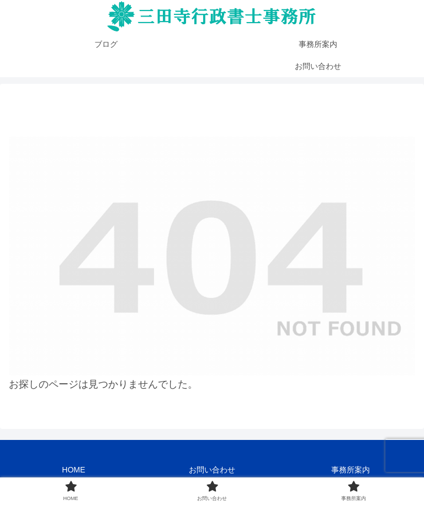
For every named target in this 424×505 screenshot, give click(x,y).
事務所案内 (350, 469)
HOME (73, 469)
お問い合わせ (212, 469)
